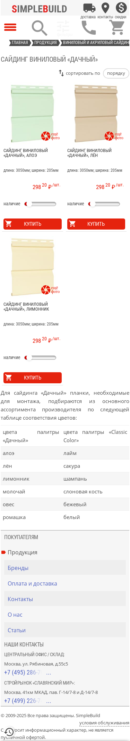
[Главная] (40, 8)
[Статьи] (67, 630)
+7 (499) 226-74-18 (27, 700)
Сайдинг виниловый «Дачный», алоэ (25, 153)
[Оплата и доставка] (89, 8)
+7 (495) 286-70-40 (27, 672)
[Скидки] (121, 8)
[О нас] (67, 615)
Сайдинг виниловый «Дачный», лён (89, 153)
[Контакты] (105, 8)
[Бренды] (67, 568)
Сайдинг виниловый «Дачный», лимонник (26, 307)
